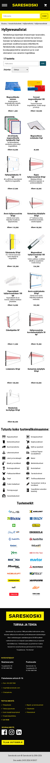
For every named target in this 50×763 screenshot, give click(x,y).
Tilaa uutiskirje (13, 742)
